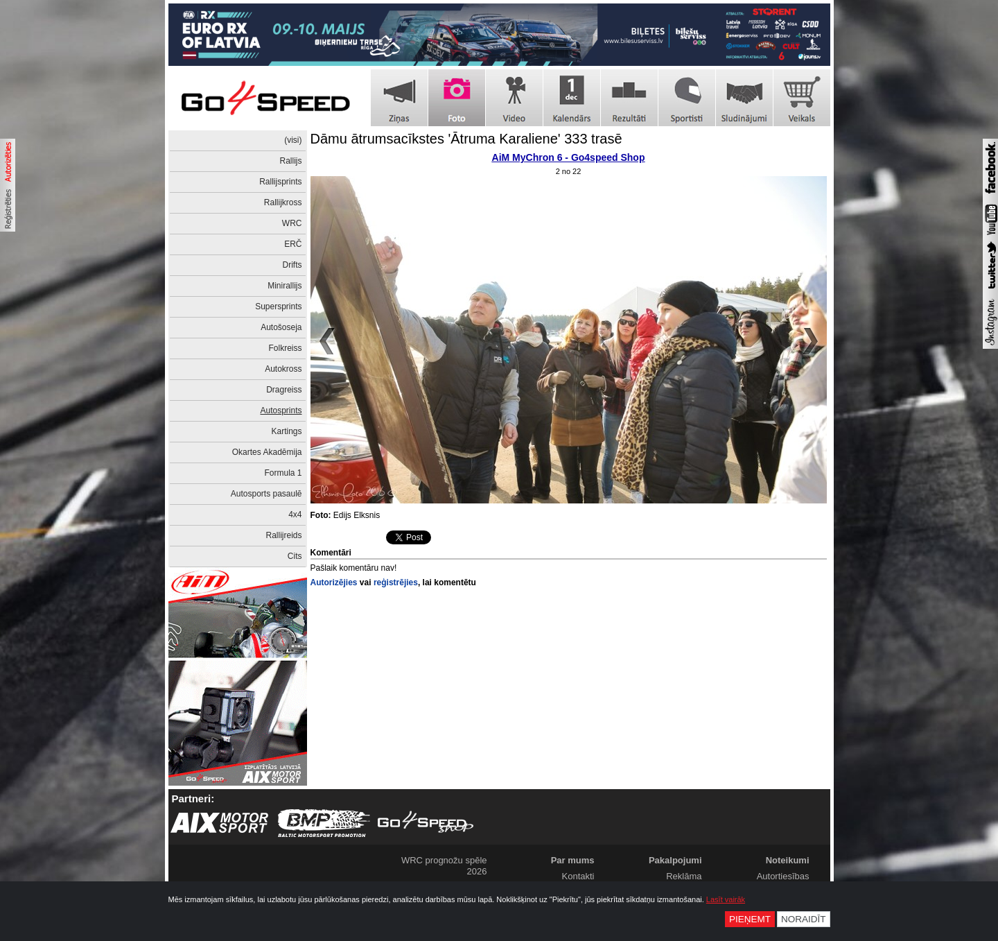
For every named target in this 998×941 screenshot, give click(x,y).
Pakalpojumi (675, 860)
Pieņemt (750, 919)
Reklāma (683, 876)
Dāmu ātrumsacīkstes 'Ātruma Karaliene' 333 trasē (466, 138)
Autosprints (280, 410)
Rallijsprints (280, 182)
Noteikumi (787, 860)
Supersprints (278, 306)
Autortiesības (783, 876)
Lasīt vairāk (725, 899)
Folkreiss (284, 348)
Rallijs (290, 161)
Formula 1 (282, 473)
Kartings (286, 431)
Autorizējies (334, 582)
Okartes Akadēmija (267, 452)
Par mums (573, 860)
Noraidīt (803, 919)
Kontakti (578, 876)
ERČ (292, 244)
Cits (295, 556)
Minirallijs (284, 286)
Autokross (283, 369)
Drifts (292, 265)
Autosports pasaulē (266, 494)
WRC (292, 223)
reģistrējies (396, 582)
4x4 (294, 514)
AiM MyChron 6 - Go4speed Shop (568, 157)
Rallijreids (283, 535)
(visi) (292, 140)
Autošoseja (281, 327)
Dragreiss (283, 390)
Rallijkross (283, 202)
